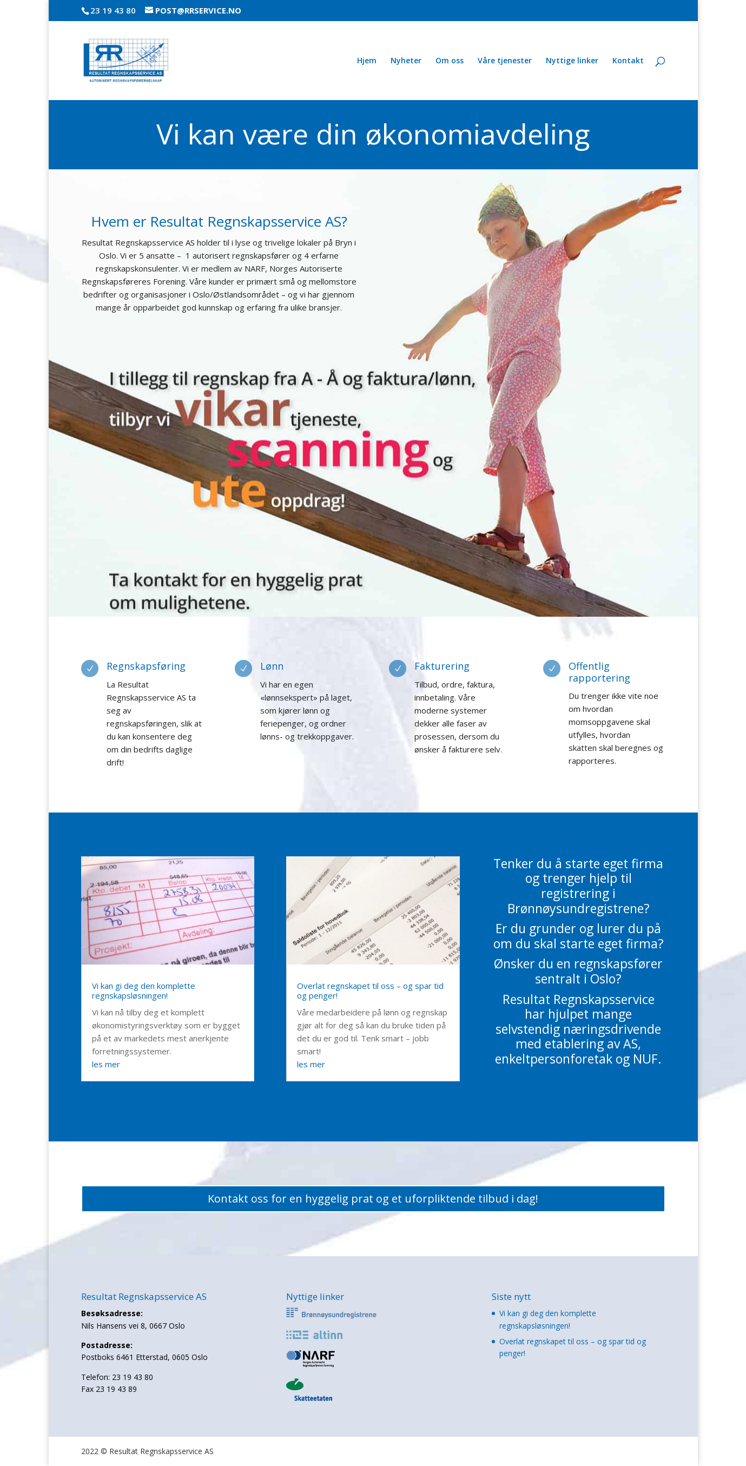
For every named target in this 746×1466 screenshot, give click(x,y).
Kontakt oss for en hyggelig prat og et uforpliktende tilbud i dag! (373, 1198)
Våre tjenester (505, 61)
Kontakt (628, 61)
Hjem (367, 61)
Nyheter (406, 61)
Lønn (271, 665)
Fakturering (442, 665)
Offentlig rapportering (599, 671)
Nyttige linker (572, 61)
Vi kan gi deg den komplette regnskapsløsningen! (143, 990)
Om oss (449, 61)
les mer (106, 1064)
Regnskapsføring (146, 665)
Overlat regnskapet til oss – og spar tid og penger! (370, 990)
